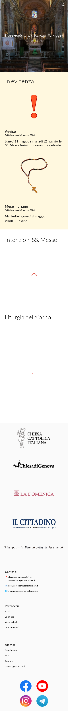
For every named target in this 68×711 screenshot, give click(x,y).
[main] (34, 81)
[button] (4, 5)
